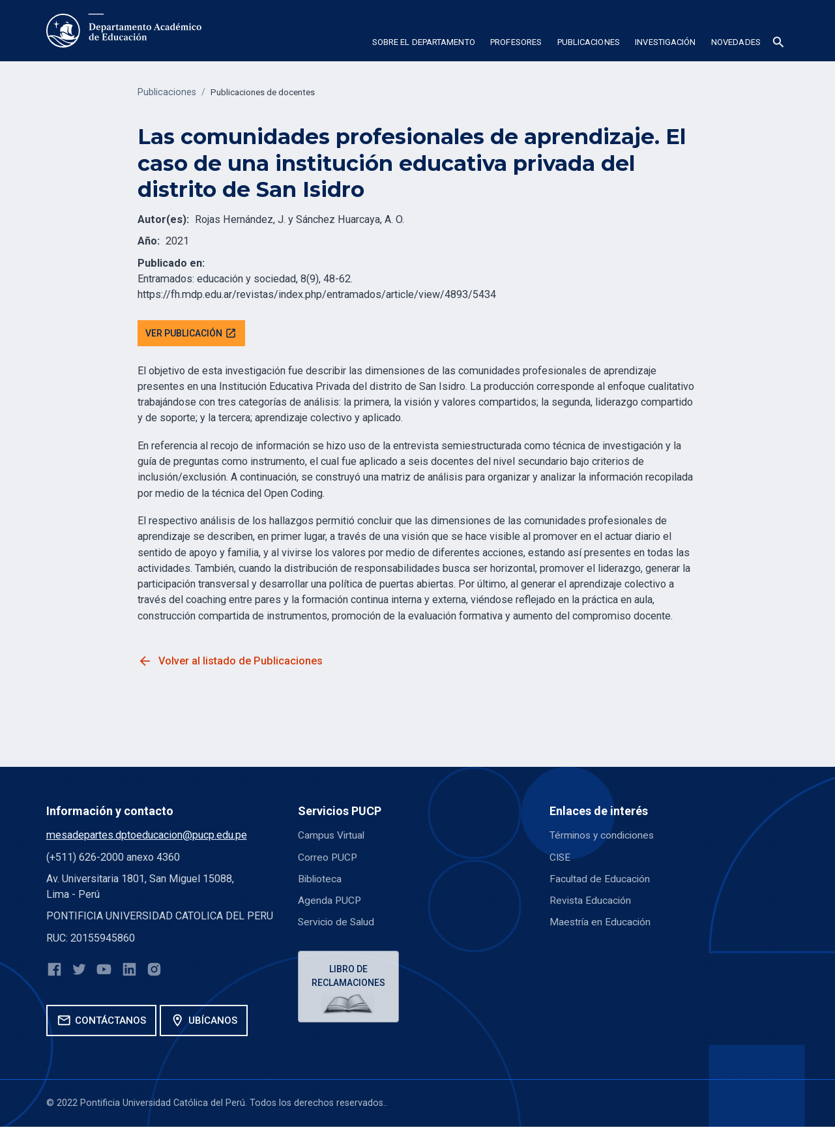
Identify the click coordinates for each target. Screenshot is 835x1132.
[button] (423, 44)
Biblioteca (321, 880)
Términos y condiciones (603, 837)
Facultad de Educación (600, 880)
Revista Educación (591, 902)
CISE (560, 858)
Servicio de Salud (337, 923)
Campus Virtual (332, 837)
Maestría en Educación (600, 923)
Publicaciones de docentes (268, 92)
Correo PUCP (328, 858)
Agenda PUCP (330, 902)
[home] (123, 31)
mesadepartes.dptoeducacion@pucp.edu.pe (146, 837)
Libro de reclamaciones (350, 978)
